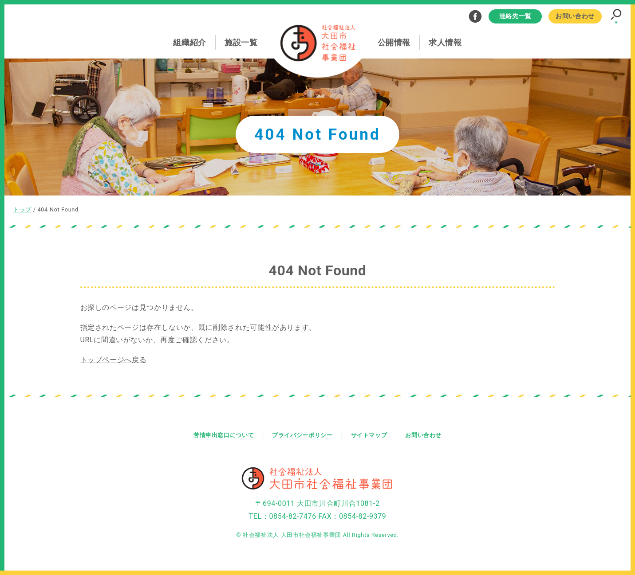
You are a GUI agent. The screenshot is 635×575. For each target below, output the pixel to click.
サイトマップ (372, 434)
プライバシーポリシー (301, 434)
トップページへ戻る (113, 360)
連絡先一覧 (515, 16)
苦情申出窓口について (218, 434)
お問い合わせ (575, 16)
